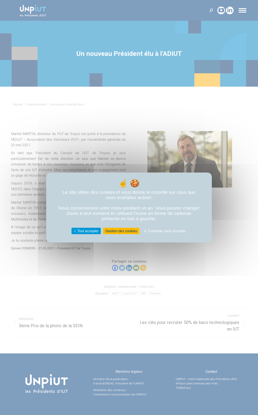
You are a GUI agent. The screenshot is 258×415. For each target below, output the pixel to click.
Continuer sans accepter (165, 231)
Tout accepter (86, 231)
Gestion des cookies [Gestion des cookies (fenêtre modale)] (121, 231)
